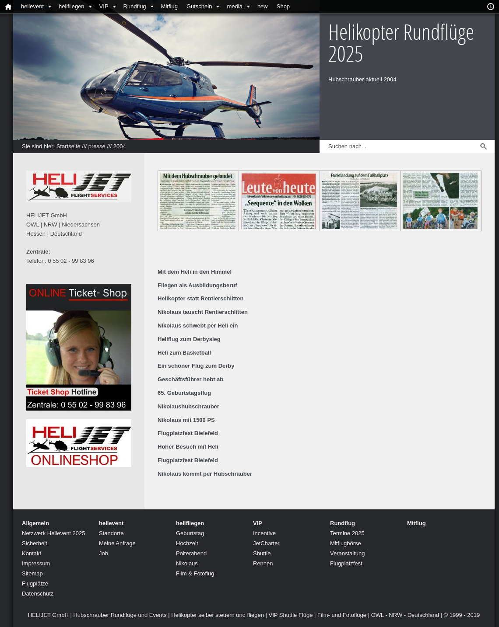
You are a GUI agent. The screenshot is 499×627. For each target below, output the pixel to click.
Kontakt (31, 553)
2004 (119, 146)
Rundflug (134, 6)
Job (103, 553)
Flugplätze (35, 583)
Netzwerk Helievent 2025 (53, 533)
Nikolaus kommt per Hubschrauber (205, 473)
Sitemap (32, 573)
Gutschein (199, 6)
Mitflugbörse (345, 543)
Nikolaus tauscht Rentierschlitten (203, 312)
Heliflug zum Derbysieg (189, 339)
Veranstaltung (347, 553)
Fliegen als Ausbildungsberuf (197, 285)
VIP (104, 6)
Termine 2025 (347, 533)
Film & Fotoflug (195, 573)
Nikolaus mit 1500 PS (186, 420)
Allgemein (35, 523)
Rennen (263, 563)
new (262, 6)
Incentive (264, 533)
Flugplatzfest (346, 563)
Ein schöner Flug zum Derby (196, 365)
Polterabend (191, 553)
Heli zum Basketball (184, 352)
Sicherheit (34, 543)
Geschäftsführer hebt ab (190, 379)
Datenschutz (37, 593)
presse (96, 146)
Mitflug (169, 6)
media (234, 6)
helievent (32, 6)
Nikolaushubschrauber (188, 406)
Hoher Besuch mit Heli (188, 446)
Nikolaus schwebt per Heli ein (198, 325)
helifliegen (71, 6)
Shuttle (262, 553)
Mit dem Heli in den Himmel (195, 271)
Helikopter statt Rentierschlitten (201, 298)
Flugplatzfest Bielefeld (188, 433)
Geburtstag (190, 533)
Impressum (36, 563)
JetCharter (266, 543)
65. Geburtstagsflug (184, 393)
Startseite (68, 146)
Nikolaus (187, 563)
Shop (283, 6)
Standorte (111, 533)
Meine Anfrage (117, 543)
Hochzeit (187, 543)
